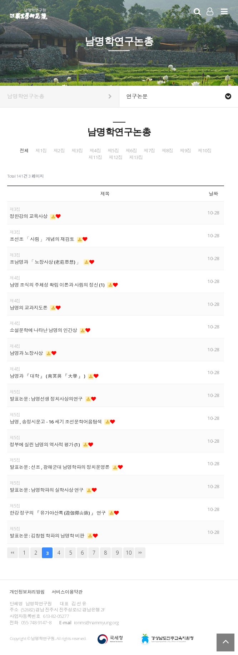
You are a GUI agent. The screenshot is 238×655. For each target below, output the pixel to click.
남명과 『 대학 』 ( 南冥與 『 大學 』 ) (48, 376)
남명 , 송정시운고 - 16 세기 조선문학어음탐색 (56, 421)
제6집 (131, 150)
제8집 (167, 150)
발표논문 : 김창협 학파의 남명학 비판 (47, 535)
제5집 (113, 150)
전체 (24, 150)
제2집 (59, 150)
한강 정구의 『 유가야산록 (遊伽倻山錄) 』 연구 (58, 513)
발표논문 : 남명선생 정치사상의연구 (47, 399)
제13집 (136, 157)
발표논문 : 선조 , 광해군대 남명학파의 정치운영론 (60, 467)
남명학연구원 (29, 12)
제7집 (149, 150)
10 (128, 552)
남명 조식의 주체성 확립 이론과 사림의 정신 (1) (57, 285)
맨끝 (140, 552)
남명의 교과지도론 (29, 307)
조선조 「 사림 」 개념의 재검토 (42, 239)
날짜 (213, 193)
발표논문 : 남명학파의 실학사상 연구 (47, 490)
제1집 (41, 150)
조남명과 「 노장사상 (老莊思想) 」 (46, 262)
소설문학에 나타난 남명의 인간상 (44, 330)
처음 (12, 552)
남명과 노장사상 (27, 353)
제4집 (95, 150)
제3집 (77, 150)
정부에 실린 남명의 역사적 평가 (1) (45, 444)
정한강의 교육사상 (29, 216)
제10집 (205, 150)
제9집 (185, 150)
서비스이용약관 (67, 592)
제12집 (116, 157)
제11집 (95, 157)
